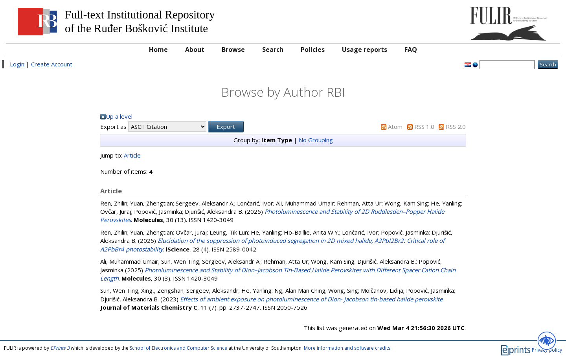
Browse (233, 49)
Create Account (51, 64)
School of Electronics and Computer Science (178, 348)
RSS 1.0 (424, 126)
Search (272, 49)
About (194, 49)
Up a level (119, 116)
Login (17, 64)
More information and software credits (347, 348)
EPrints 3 (60, 348)
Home (158, 49)
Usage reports (364, 49)
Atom (395, 126)
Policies (313, 49)
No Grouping (316, 140)
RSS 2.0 (456, 126)
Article (132, 155)
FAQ (410, 49)
